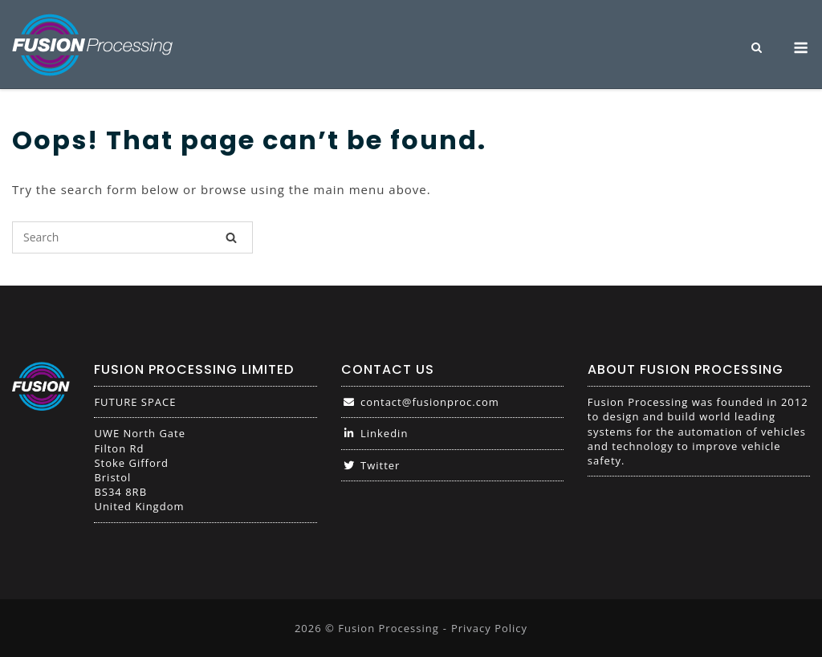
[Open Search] (756, 49)
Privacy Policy (489, 628)
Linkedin (375, 433)
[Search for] (132, 237)
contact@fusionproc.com (420, 402)
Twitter (371, 465)
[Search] (231, 237)
